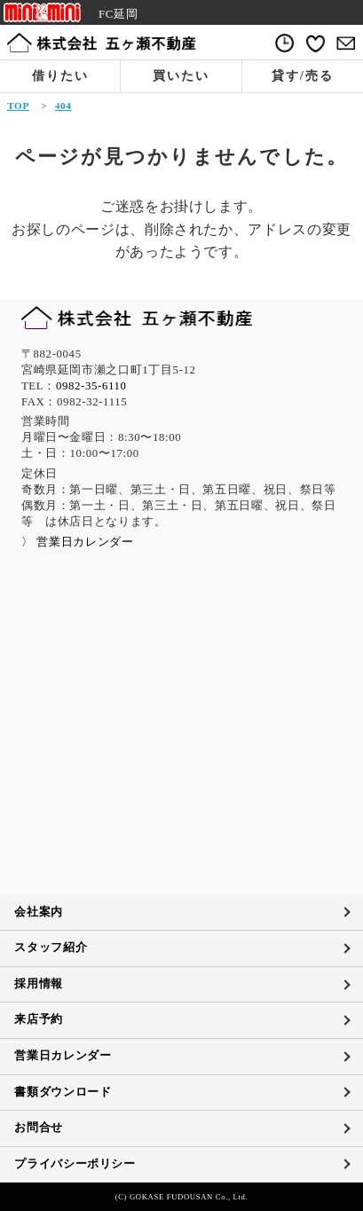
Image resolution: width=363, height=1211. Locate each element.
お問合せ (38, 1127)
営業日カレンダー (62, 1056)
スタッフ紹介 (50, 947)
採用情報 (38, 984)
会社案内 (38, 912)
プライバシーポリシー (74, 1164)
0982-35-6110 (91, 386)
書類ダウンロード (62, 1092)
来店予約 (38, 1019)
